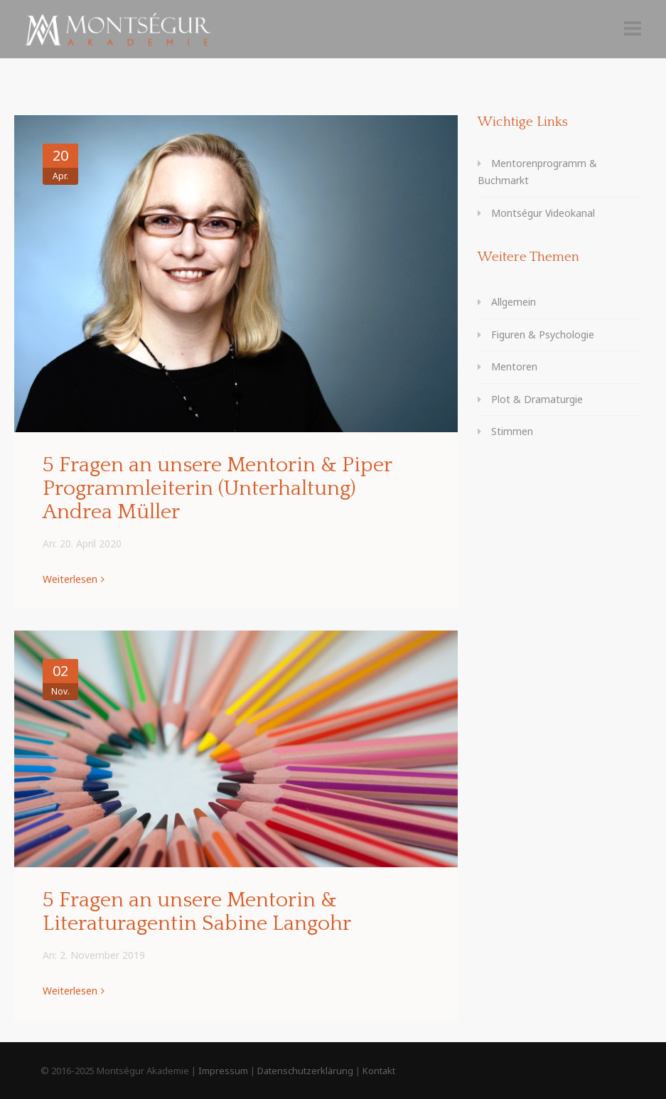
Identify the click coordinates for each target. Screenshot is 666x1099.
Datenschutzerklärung (305, 1070)
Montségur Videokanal (543, 213)
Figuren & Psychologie (542, 334)
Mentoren (514, 366)
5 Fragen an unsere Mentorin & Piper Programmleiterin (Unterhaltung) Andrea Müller (217, 489)
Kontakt (378, 1070)
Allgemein (513, 302)
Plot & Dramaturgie (537, 399)
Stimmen (512, 431)
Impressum (223, 1070)
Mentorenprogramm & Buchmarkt (537, 172)
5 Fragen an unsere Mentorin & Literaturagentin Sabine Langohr (197, 912)
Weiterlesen (70, 579)
